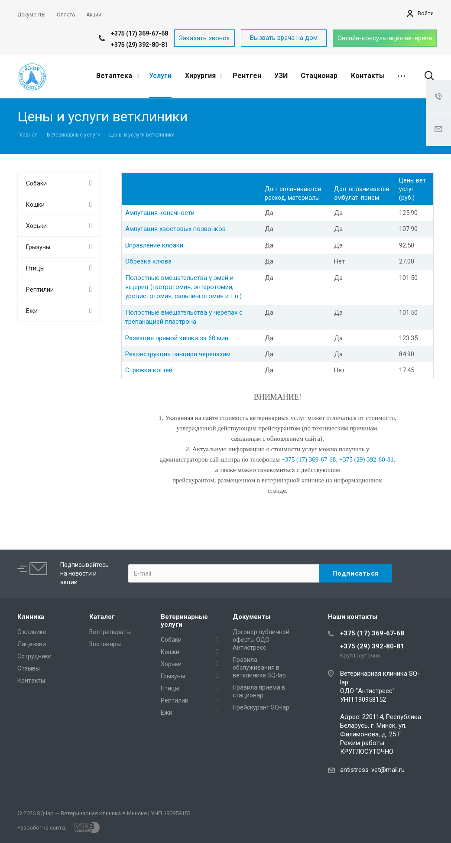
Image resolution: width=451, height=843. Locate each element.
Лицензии (31, 644)
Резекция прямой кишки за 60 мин (176, 338)
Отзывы (28, 668)
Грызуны (38, 247)
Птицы (35, 268)
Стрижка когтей (148, 370)
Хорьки (36, 225)
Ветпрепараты (110, 631)
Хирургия (203, 76)
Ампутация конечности (160, 213)
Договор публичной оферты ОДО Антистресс (261, 639)
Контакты (368, 76)
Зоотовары (105, 644)
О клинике (31, 631)
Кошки (35, 204)
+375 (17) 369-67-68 (139, 33)
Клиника (30, 617)
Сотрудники (34, 656)
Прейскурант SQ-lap (261, 707)
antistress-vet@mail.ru (372, 770)
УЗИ (281, 76)
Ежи (32, 310)
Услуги (160, 76)
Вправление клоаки (154, 245)
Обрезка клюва (148, 261)
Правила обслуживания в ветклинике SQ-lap (259, 667)
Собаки (36, 183)
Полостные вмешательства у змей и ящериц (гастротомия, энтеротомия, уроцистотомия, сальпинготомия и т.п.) (183, 287)
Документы (251, 617)
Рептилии (40, 289)
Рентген (247, 76)
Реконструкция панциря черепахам (177, 354)
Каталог (102, 617)
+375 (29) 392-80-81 (139, 44)
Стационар (319, 76)
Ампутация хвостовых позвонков (175, 229)
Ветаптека (117, 76)
